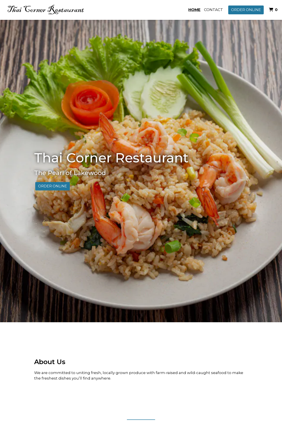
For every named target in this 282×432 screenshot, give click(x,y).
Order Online (246, 9)
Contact (213, 9)
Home (194, 9)
